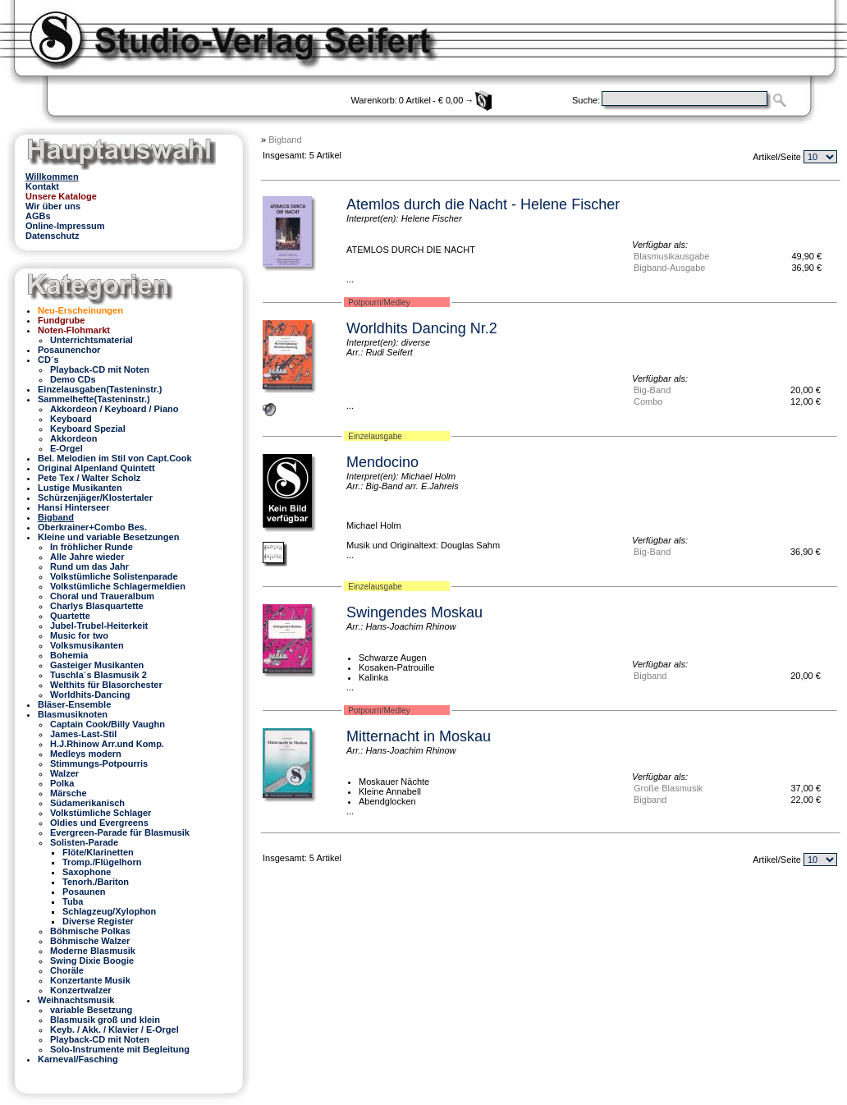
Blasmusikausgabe (671, 256)
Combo (648, 401)
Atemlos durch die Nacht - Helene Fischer (483, 204)
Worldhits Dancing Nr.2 (421, 328)
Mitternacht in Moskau (418, 736)
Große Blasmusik (668, 788)
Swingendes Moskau (414, 612)
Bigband (284, 139)
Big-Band (652, 390)
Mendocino (382, 462)
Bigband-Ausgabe (669, 268)
